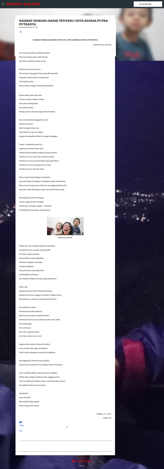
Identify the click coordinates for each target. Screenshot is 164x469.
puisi (21, 425)
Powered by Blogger (82, 461)
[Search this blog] (150, 4)
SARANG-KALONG (23, 4)
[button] (20, 31)
